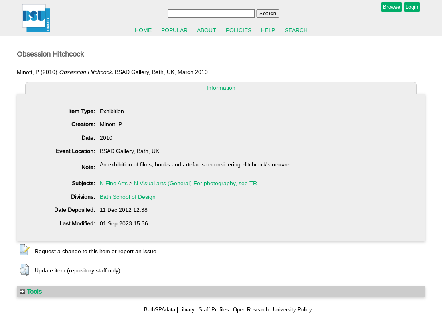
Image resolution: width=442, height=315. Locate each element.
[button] (25, 250)
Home (143, 30)
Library (187, 310)
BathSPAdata (159, 310)
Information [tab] (221, 87)
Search (296, 30)
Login (412, 7)
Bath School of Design (128, 197)
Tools (31, 291)
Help (268, 30)
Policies (238, 30)
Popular (174, 30)
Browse (391, 7)
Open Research (251, 310)
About (206, 30)
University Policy (292, 310)
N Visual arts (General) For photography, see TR (195, 183)
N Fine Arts (114, 183)
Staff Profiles (214, 310)
